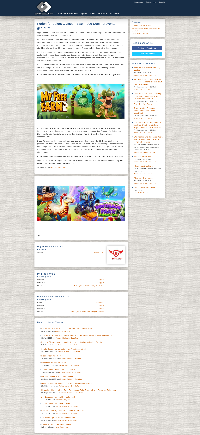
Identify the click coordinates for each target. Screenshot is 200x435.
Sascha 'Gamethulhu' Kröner (144, 152)
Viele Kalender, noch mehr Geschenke (58, 370)
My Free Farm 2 (137, 28)
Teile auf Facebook (147, 48)
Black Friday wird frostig (52, 356)
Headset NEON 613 (142, 157)
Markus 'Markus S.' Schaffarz (67, 338)
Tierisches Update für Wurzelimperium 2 (58, 418)
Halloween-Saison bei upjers (53, 363)
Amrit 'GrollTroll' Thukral (143, 89)
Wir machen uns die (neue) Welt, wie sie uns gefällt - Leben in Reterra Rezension (148, 139)
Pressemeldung (154, 28)
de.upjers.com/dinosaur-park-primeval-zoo (88, 311)
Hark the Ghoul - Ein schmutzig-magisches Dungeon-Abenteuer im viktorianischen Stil (148, 96)
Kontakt (162, 2)
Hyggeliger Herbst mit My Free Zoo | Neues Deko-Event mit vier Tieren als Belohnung (78, 390)
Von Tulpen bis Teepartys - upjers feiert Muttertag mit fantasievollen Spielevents (76, 335)
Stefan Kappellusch (61, 427)
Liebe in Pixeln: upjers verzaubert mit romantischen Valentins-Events (71, 342)
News (146, 28)
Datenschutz (151, 2)
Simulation (100, 302)
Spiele (84, 14)
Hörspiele (102, 14)
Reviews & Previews (68, 14)
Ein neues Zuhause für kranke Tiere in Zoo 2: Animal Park (66, 328)
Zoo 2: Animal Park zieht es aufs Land (58, 397)
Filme (92, 14)
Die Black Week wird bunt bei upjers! (57, 376)
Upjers (101, 279)
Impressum (138, 2)
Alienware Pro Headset (144, 178)
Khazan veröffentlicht (143, 166)
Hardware (114, 14)
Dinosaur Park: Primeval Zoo (142, 25)
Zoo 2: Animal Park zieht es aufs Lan (57, 404)
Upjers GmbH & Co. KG (140, 34)
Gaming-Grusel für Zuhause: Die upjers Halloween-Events (66, 383)
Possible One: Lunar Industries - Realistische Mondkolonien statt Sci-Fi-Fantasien (148, 81)
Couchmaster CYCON (144, 187)
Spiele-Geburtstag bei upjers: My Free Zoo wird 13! (63, 349)
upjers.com (100, 252)
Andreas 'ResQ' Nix (58, 167)
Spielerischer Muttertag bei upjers (56, 424)
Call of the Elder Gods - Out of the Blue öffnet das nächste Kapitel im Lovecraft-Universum (148, 125)
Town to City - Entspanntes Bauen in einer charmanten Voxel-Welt (146, 110)
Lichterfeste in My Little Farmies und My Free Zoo (63, 411)
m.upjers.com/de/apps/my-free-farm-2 (90, 286)
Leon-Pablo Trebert (141, 193)
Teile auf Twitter (147, 54)
